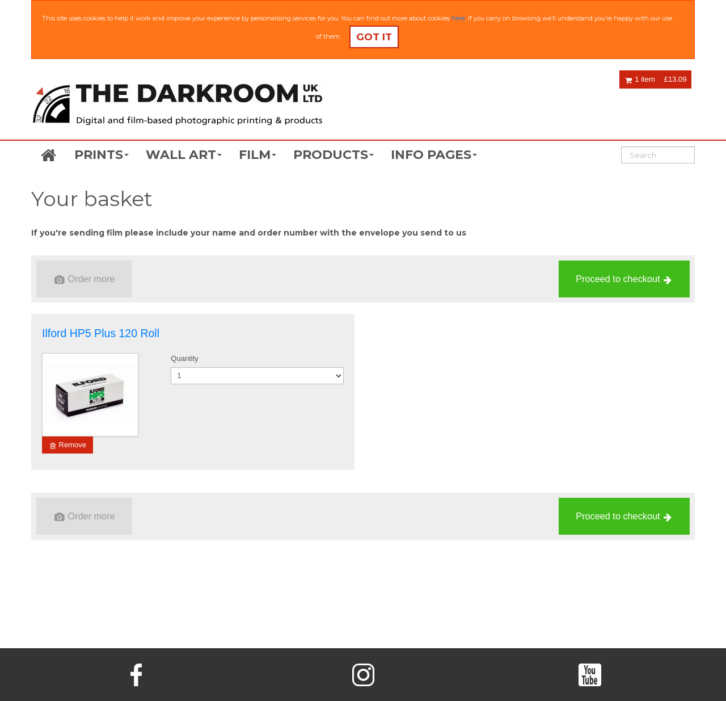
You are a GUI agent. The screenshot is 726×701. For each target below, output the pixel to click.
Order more (84, 279)
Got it (374, 37)
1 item (640, 79)
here (458, 18)
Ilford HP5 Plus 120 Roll (100, 333)
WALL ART (184, 154)
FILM (257, 154)
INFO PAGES (434, 154)
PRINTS (101, 154)
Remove (68, 445)
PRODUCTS (333, 154)
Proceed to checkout (624, 279)
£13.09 (675, 79)
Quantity (184, 358)
